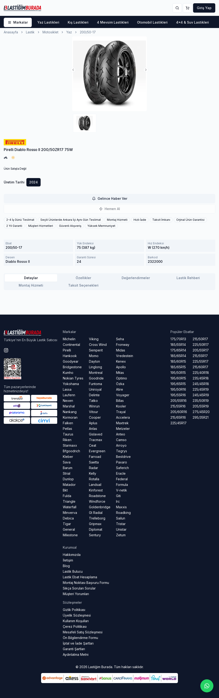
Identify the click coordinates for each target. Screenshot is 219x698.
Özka (120, 384)
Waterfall (69, 507)
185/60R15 (178, 361)
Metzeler (123, 429)
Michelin (69, 339)
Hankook (70, 356)
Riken (67, 440)
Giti (118, 496)
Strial (66, 473)
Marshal (69, 406)
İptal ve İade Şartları (78, 643)
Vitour (93, 412)
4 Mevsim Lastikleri (113, 22)
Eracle (121, 473)
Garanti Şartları (74, 649)
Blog (66, 566)
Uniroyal (95, 389)
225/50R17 (201, 345)
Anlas (93, 429)
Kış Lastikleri (78, 22)
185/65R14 (178, 356)
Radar (93, 468)
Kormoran (70, 417)
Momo (94, 356)
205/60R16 (178, 412)
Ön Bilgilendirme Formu (80, 638)
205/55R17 (201, 350)
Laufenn (69, 395)
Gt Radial (95, 513)
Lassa (67, 389)
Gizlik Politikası (74, 610)
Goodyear (70, 361)
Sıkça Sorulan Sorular (79, 588)
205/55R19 (201, 406)
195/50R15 (178, 373)
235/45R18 (201, 378)
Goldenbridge (99, 507)
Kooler (121, 406)
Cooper (95, 417)
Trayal (121, 412)
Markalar (18, 22)
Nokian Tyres (73, 378)
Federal (122, 479)
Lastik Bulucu (73, 571)
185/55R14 (178, 345)
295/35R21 (200, 417)
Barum (67, 468)
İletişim (68, 560)
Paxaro (121, 462)
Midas (120, 350)
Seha (120, 339)
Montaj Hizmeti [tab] (31, 285)
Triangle (69, 501)
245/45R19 (201, 395)
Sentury (95, 535)
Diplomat (95, 529)
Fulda (67, 496)
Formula (122, 485)
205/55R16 (178, 401)
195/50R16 (178, 389)
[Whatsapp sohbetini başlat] (206, 685)
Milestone (70, 535)
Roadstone (97, 496)
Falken (68, 423)
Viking (94, 339)
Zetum (121, 535)
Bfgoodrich (71, 451)
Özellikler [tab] (83, 278)
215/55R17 (200, 356)
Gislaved (95, 434)
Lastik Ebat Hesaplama (80, 577)
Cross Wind (98, 345)
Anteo (120, 434)
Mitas (120, 373)
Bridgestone (72, 367)
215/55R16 (178, 406)
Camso (121, 440)
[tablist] (109, 281)
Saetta (94, 462)
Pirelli (67, 350)
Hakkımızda (72, 555)
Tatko (93, 401)
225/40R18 (201, 373)
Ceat (92, 445)
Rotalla (94, 479)
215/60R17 (200, 367)
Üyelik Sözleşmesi (77, 615)
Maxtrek (122, 423)
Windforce (97, 501)
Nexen (68, 401)
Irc (118, 501)
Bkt (65, 490)
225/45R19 (201, 389)
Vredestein (124, 356)
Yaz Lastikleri (48, 22)
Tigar (67, 524)
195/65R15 (178, 384)
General (69, 529)
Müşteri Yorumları (76, 594)
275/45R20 (201, 412)
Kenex (121, 361)
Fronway (122, 345)
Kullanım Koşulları (76, 621)
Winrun (94, 406)
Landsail (95, 485)
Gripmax (95, 524)
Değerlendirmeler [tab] (136, 278)
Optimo (121, 378)
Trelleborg (97, 518)
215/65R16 (178, 417)
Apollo (121, 367)
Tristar (121, 524)
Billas (120, 401)
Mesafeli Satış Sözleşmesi (82, 632)
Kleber (68, 457)
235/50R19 (201, 401)
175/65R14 (178, 350)
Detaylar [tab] (31, 278)
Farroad (95, 457)
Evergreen (97, 451)
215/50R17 (200, 339)
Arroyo (121, 445)
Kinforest (96, 490)
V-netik (121, 490)
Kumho (68, 373)
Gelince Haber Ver (109, 198)
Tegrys (121, 451)
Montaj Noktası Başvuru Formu (86, 583)
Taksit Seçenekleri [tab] (83, 285)
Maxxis (121, 507)
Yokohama (71, 384)
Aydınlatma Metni (75, 654)
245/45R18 (201, 384)
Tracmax (95, 440)
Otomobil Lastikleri (152, 22)
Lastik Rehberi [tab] (188, 278)
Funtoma (95, 384)
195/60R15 (178, 378)
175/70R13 (178, 339)
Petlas (67, 429)
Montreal (95, 373)
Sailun (120, 518)
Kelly (92, 473)
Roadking (123, 513)
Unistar (121, 529)
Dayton (94, 361)
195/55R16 (178, 395)
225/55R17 (200, 361)
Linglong (95, 367)
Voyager (122, 395)
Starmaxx (70, 445)
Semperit (96, 350)
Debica (68, 518)
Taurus (68, 434)
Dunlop (68, 479)
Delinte (94, 395)
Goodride (96, 378)
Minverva (70, 513)
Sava (67, 462)
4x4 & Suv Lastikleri (192, 22)
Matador (69, 485)
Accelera (123, 417)
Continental (71, 345)
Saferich (122, 468)
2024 (33, 182)
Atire (119, 389)
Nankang (70, 412)
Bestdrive (123, 457)
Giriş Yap (204, 8)
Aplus (93, 423)
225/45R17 (178, 423)
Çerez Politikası (75, 626)
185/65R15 (178, 367)
